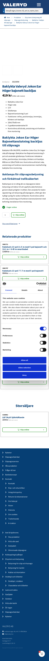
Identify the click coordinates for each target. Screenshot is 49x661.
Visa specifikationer (11, 223)
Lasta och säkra (11, 590)
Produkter (17, 17)
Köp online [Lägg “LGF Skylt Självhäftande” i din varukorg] (24, 429)
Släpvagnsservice (12, 461)
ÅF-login (8, 607)
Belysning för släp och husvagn (20, 563)
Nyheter (8, 452)
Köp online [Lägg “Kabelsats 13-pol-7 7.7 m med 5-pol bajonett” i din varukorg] (24, 278)
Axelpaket (12, 546)
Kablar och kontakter (16, 572)
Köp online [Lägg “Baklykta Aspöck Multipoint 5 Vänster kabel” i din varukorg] (24, 382)
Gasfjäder (9, 594)
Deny (24, 375)
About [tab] (40, 290)
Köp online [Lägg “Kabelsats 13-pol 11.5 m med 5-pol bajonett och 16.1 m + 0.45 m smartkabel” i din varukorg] (24, 257)
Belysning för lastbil (16, 568)
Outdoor (8, 599)
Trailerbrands (13, 519)
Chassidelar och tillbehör (18, 585)
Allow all (24, 360)
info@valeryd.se (8, 634)
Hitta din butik (11, 603)
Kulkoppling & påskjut (14, 554)
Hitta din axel (13, 541)
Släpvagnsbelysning (21, 20)
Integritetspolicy (15, 492)
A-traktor (12, 523)
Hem (8, 17)
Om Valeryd (12, 501)
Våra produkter (11, 466)
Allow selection (24, 368)
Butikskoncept (11, 474)
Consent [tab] (8, 290)
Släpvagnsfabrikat (12, 457)
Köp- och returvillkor (16, 488)
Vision (10, 505)
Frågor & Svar (10, 470)
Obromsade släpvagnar (17, 550)
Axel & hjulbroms (12, 532)
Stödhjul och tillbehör (14, 577)
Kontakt (8, 479)
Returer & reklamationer (18, 497)
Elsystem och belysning (14, 559)
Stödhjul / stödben (15, 581)
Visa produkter (14, 537)
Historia (11, 510)
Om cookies (12, 514)
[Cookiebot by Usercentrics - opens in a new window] (36, 283)
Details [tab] (24, 290)
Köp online (20, 215)
